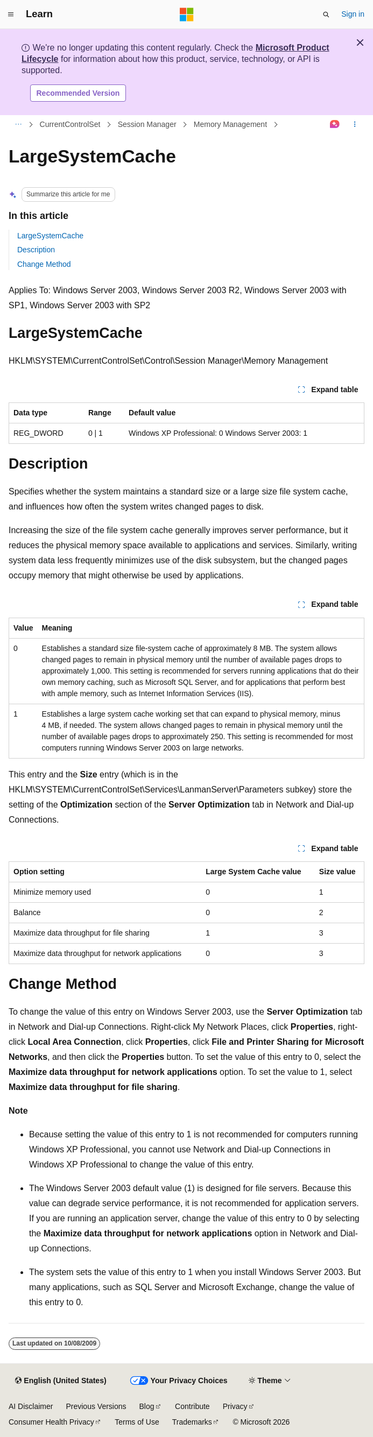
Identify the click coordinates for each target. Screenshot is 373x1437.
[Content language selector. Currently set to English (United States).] (60, 1381)
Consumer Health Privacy (51, 1422)
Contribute (192, 1406)
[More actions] (355, 124)
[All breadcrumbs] (18, 124)
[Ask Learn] (335, 124)
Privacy (235, 1406)
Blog (146, 1406)
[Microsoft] (187, 15)
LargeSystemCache (50, 235)
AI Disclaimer (31, 1406)
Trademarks (192, 1422)
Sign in (352, 14)
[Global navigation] (11, 14)
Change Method (44, 264)
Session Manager (147, 124)
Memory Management (230, 124)
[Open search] (326, 14)
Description (36, 249)
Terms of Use (137, 1422)
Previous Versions (96, 1406)
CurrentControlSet (70, 124)
